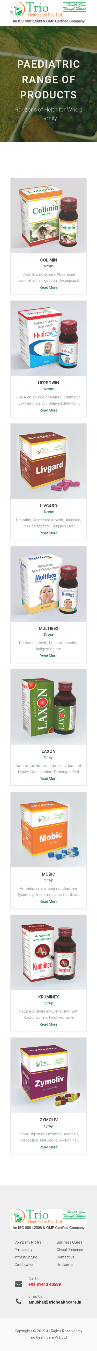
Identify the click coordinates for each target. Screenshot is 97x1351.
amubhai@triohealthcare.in (54, 1302)
